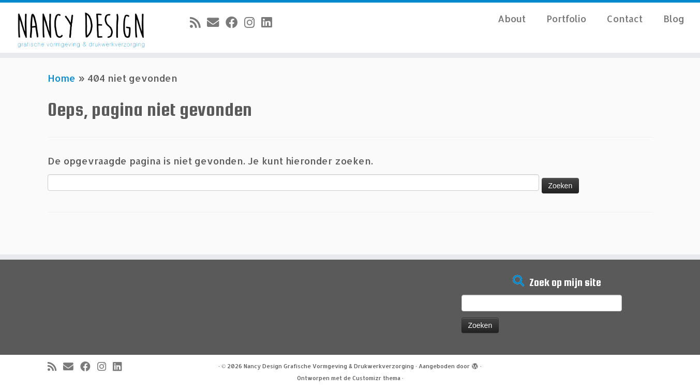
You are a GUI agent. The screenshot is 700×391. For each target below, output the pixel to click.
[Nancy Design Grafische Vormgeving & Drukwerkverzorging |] (80, 28)
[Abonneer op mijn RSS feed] (198, 22)
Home (62, 78)
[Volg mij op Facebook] (235, 22)
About (512, 18)
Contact (625, 18)
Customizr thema (376, 378)
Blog (673, 18)
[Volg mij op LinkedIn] (269, 22)
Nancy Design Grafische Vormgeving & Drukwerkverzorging (329, 366)
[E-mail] (216, 22)
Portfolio (566, 18)
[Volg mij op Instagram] (252, 22)
